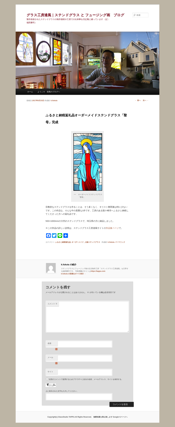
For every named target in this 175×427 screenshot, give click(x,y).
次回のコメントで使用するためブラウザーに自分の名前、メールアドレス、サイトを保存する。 (86, 379)
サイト (50, 372)
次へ (145, 100)
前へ (138, 100)
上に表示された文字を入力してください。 (62, 391)
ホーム (30, 92)
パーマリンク (120, 242)
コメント (52, 304)
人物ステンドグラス (92, 242)
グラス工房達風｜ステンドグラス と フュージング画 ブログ (75, 15)
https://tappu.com (98, 271)
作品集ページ (112, 228)
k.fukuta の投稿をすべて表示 (73, 274)
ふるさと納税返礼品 (63, 242)
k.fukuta (54, 101)
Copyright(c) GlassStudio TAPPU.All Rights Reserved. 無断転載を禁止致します (80, 417)
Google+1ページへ (120, 417)
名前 (53, 344)
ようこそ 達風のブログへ (49, 92)
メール (53, 358)
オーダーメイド (78, 242)
